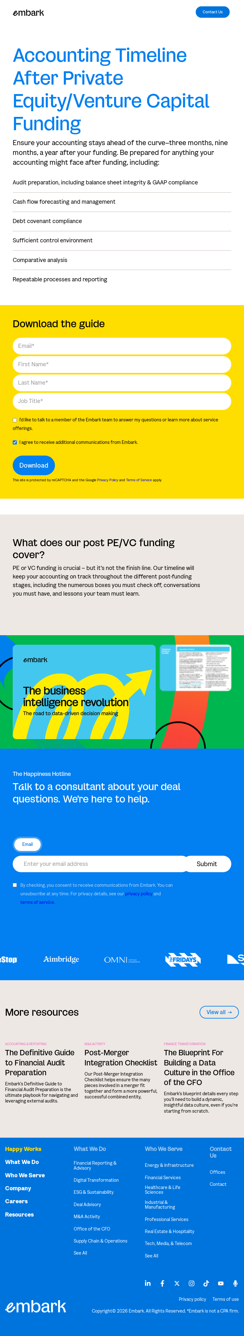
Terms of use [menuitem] (226, 1299)
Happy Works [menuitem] (23, 1149)
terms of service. (37, 902)
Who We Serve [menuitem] (25, 1175)
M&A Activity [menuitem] (87, 1216)
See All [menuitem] (80, 1253)
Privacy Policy (107, 480)
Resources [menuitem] (19, 1214)
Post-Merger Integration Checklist (121, 1057)
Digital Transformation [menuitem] (96, 1180)
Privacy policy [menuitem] (192, 1299)
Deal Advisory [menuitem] (87, 1204)
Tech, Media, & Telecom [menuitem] (168, 1243)
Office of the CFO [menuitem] (92, 1229)
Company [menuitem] (18, 1188)
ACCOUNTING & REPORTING (26, 1044)
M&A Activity (95, 1044)
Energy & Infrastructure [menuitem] (169, 1165)
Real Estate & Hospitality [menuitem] (169, 1231)
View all (219, 1012)
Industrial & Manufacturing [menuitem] (160, 1205)
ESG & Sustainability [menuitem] (94, 1192)
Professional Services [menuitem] (166, 1219)
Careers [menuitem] (16, 1201)
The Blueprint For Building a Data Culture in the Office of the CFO (199, 1067)
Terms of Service (139, 480)
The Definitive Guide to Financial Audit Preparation (39, 1062)
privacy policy (138, 894)
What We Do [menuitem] (22, 1162)
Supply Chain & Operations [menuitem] (100, 1241)
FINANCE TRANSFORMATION (185, 1044)
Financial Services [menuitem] (163, 1177)
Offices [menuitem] (217, 1172)
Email (27, 844)
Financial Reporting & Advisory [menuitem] (95, 1166)
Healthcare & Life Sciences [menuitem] (162, 1190)
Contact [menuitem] (218, 1184)
